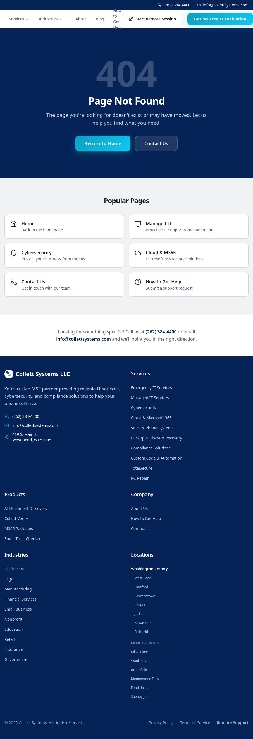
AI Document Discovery (25, 508)
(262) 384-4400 (174, 5)
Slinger (140, 605)
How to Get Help (117, 19)
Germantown (145, 596)
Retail (9, 639)
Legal (9, 579)
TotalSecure (141, 468)
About (81, 19)
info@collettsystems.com (223, 5)
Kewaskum (143, 622)
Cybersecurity (143, 407)
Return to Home (102, 143)
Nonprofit (13, 619)
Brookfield (139, 669)
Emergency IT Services (151, 387)
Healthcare (14, 568)
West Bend (143, 578)
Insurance (13, 649)
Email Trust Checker (22, 538)
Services (19, 19)
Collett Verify (16, 518)
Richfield (141, 631)
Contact (138, 528)
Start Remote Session (152, 19)
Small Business (18, 609)
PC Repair (140, 478)
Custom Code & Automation (156, 458)
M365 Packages (18, 528)
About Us (139, 508)
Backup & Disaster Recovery (156, 438)
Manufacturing (18, 589)
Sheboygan (140, 696)
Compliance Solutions (151, 448)
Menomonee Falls (145, 678)
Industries (50, 19)
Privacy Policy (161, 722)
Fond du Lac (140, 687)
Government (16, 659)
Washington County (149, 568)
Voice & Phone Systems (152, 427)
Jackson (141, 613)
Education (13, 629)
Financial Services (20, 599)
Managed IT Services (150, 397)
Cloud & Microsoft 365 (151, 417)
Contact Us (156, 143)
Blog (100, 19)
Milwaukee (139, 651)
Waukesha (139, 660)
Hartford (141, 587)
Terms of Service (195, 722)
